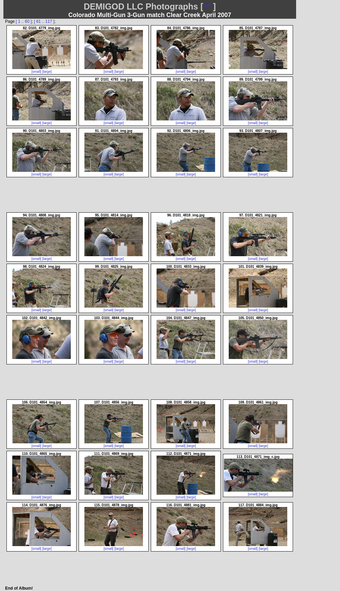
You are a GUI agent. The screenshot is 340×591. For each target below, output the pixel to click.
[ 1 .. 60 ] (24, 21)
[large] (47, 71)
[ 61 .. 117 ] (44, 21)
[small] (36, 71)
